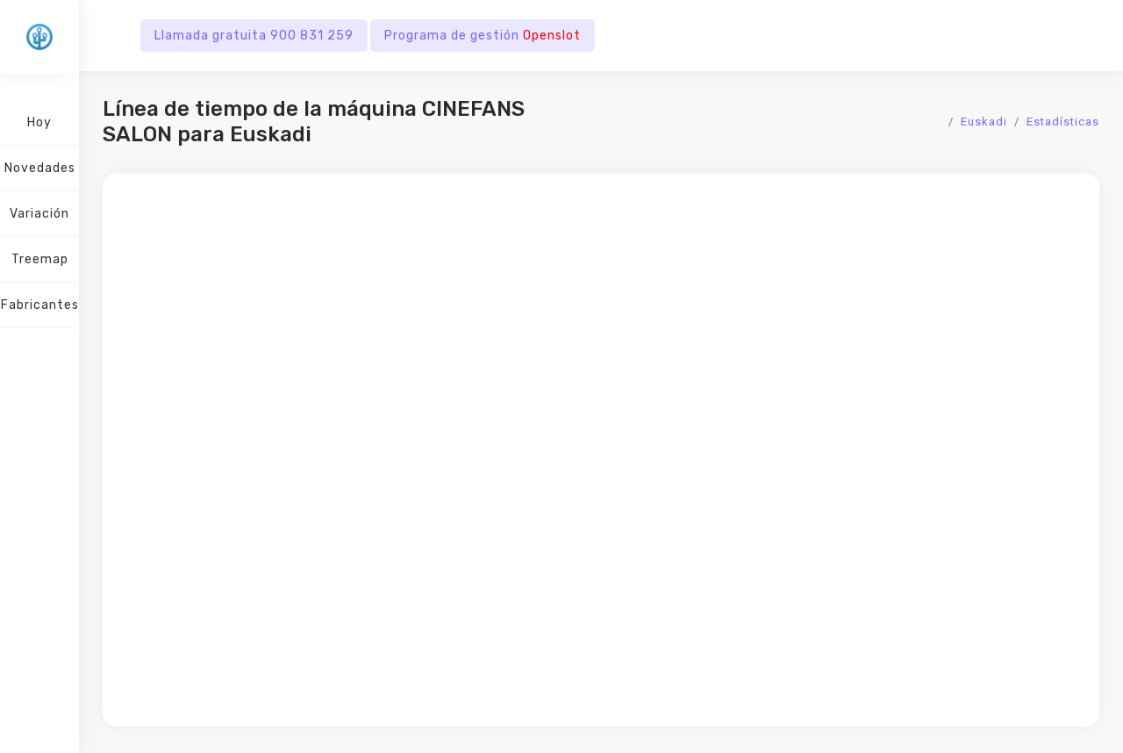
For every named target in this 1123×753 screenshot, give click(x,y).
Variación (39, 213)
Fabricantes (40, 305)
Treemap (39, 259)
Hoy (39, 122)
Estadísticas (1062, 121)
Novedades (39, 168)
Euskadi (984, 121)
